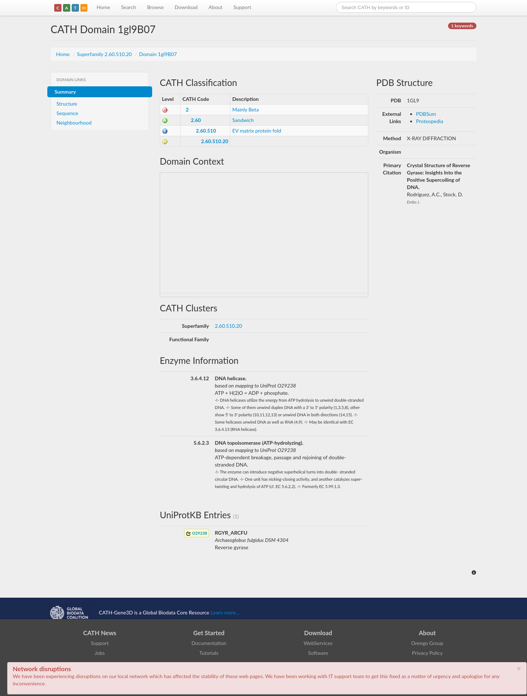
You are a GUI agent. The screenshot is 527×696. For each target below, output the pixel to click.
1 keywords (462, 25)
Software (318, 653)
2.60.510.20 (214, 141)
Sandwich (243, 120)
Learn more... (225, 612)
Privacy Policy (427, 653)
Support (242, 7)
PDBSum (426, 114)
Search (128, 7)
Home (103, 7)
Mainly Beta (245, 109)
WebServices (318, 643)
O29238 (196, 533)
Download (186, 7)
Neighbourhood (74, 122)
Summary (65, 92)
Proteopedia (429, 121)
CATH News (99, 633)
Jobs (100, 653)
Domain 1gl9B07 (158, 54)
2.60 (196, 120)
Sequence (67, 113)
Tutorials (208, 653)
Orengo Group (427, 643)
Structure (66, 104)
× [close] (519, 668)
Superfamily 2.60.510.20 (105, 54)
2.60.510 (206, 130)
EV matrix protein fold (256, 130)
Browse (155, 7)
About (215, 7)
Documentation (208, 643)
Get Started (209, 633)
